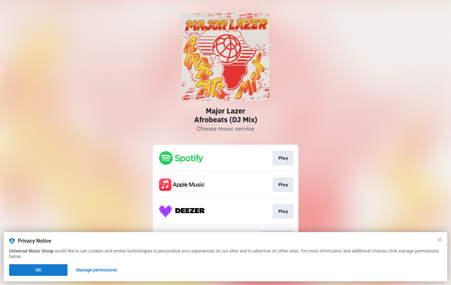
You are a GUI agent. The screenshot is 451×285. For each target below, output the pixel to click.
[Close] (440, 240)
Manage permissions (96, 270)
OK (38, 270)
